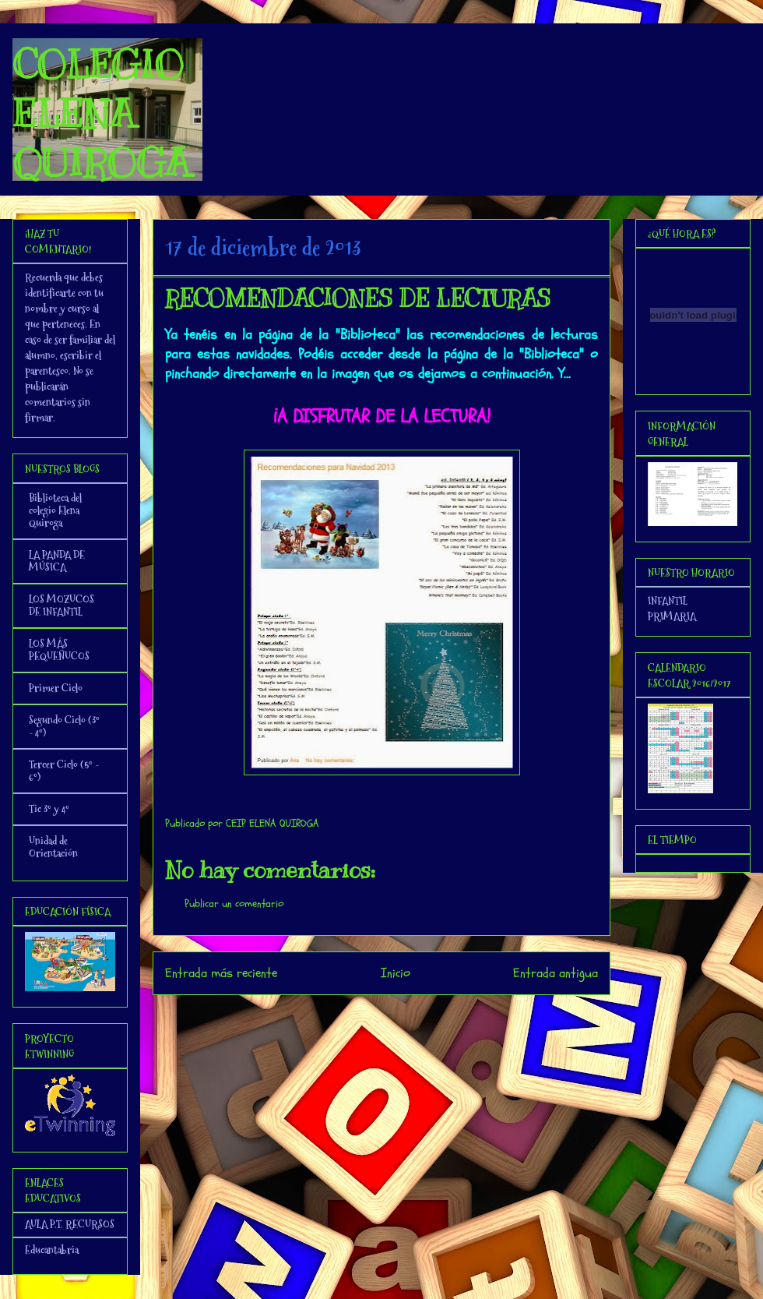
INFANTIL (667, 601)
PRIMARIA (672, 616)
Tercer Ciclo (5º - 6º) (64, 771)
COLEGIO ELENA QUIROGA (101, 114)
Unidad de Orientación (53, 847)
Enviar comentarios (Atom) (413, 1015)
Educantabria (52, 1250)
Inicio (395, 973)
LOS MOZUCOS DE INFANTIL (61, 605)
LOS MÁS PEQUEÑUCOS (59, 650)
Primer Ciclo (56, 688)
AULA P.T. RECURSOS (69, 1224)
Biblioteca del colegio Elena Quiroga (55, 510)
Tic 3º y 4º (49, 809)
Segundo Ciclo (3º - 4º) (64, 726)
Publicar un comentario (234, 903)
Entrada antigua (555, 973)
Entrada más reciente (221, 973)
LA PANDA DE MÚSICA (57, 561)
